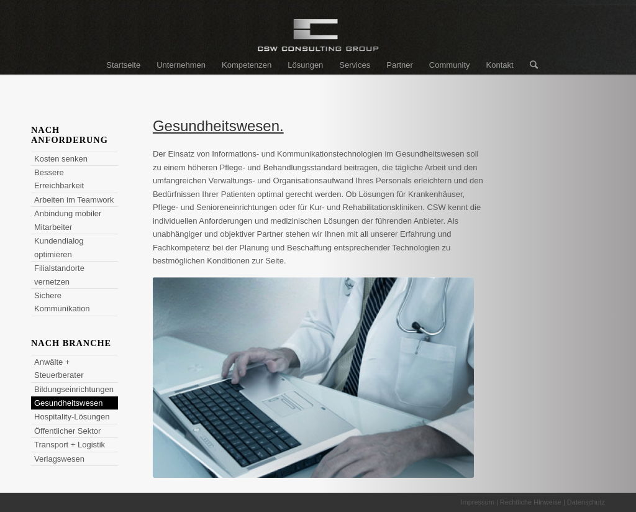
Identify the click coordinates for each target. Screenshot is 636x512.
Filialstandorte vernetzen (59, 274)
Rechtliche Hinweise (530, 502)
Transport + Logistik (69, 444)
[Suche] (530, 65)
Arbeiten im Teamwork (74, 199)
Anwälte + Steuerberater (59, 368)
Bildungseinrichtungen (74, 389)
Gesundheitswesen (68, 403)
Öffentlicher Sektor (67, 431)
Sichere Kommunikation (62, 302)
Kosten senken (61, 158)
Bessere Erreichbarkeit (59, 179)
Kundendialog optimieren (59, 247)
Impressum (477, 502)
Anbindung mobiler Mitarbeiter (67, 220)
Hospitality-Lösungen (71, 416)
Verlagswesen (59, 459)
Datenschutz (586, 502)
